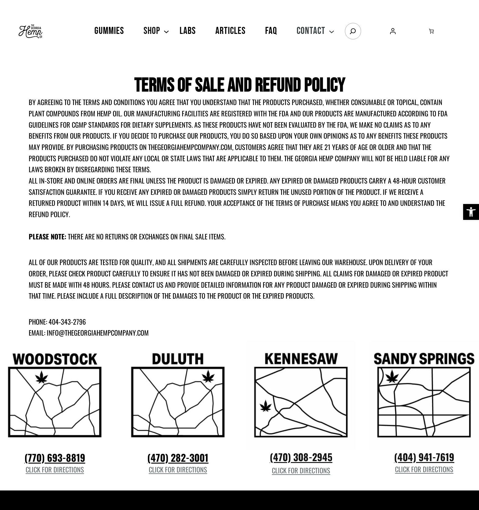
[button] (471, 212)
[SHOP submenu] (166, 31)
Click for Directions (55, 469)
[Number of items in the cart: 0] (431, 31)
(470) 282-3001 (177, 457)
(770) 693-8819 (54, 457)
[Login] (393, 31)
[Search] (353, 31)
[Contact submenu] (332, 31)
